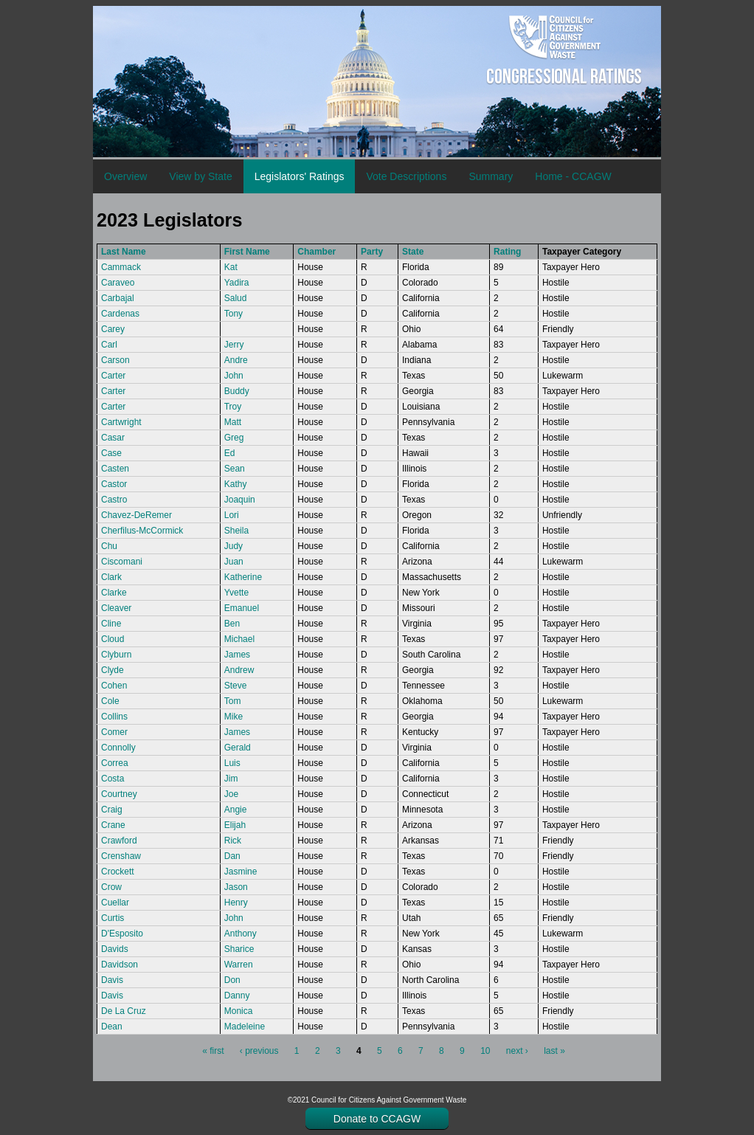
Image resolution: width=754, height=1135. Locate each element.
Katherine (243, 577)
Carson (115, 360)
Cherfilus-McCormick (142, 530)
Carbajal (117, 298)
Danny (237, 995)
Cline (111, 623)
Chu (109, 546)
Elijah (235, 825)
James (237, 654)
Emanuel (241, 608)
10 (485, 1051)
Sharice (239, 949)
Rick (232, 840)
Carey (113, 329)
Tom (232, 701)
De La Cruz (123, 1011)
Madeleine (244, 1026)
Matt (232, 422)
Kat (231, 267)
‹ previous (259, 1051)
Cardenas (120, 313)
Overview (125, 176)
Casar (113, 437)
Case (111, 453)
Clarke (114, 592)
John (233, 375)
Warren (238, 964)
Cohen (114, 685)
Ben (232, 623)
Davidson (119, 964)
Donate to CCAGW (377, 1119)
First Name (247, 251)
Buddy (236, 391)
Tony (233, 313)
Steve (235, 685)
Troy (233, 406)
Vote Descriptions (406, 176)
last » (554, 1051)
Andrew (239, 670)
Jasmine (240, 871)
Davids (114, 949)
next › (517, 1051)
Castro (114, 499)
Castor (114, 484)
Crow (111, 887)
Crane (113, 825)
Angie (235, 809)
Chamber (316, 251)
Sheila (236, 530)
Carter (113, 375)
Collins (114, 716)
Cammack (121, 267)
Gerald (237, 747)
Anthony (240, 933)
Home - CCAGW (573, 176)
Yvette (236, 592)
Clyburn (116, 654)
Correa (114, 763)
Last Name (123, 251)
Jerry (234, 344)
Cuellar (115, 902)
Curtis (112, 918)
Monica (238, 1011)
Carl (109, 344)
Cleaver (116, 608)
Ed (229, 453)
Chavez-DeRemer (136, 515)
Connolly (118, 747)
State (412, 251)
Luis (232, 763)
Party (372, 251)
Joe (231, 794)
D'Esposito (122, 933)
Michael (239, 639)
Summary (490, 176)
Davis (112, 980)
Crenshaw (121, 856)
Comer (114, 732)
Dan (232, 856)
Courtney (119, 794)
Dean (111, 1026)
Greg (234, 437)
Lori (231, 515)
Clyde (112, 670)
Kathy (235, 484)
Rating (507, 251)
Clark (111, 577)
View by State (200, 176)
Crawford (119, 840)
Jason (236, 887)
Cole (110, 701)
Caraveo (117, 282)
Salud (235, 298)
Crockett (117, 871)
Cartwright (121, 422)
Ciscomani (121, 561)
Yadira (236, 282)
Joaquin (239, 499)
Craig (111, 809)
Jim (231, 778)
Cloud (112, 639)
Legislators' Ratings (300, 176)
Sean (234, 468)
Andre (236, 360)
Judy (233, 546)
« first (213, 1051)
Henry (236, 902)
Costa (112, 778)
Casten (115, 468)
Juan (233, 561)
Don (232, 980)
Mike (233, 716)
